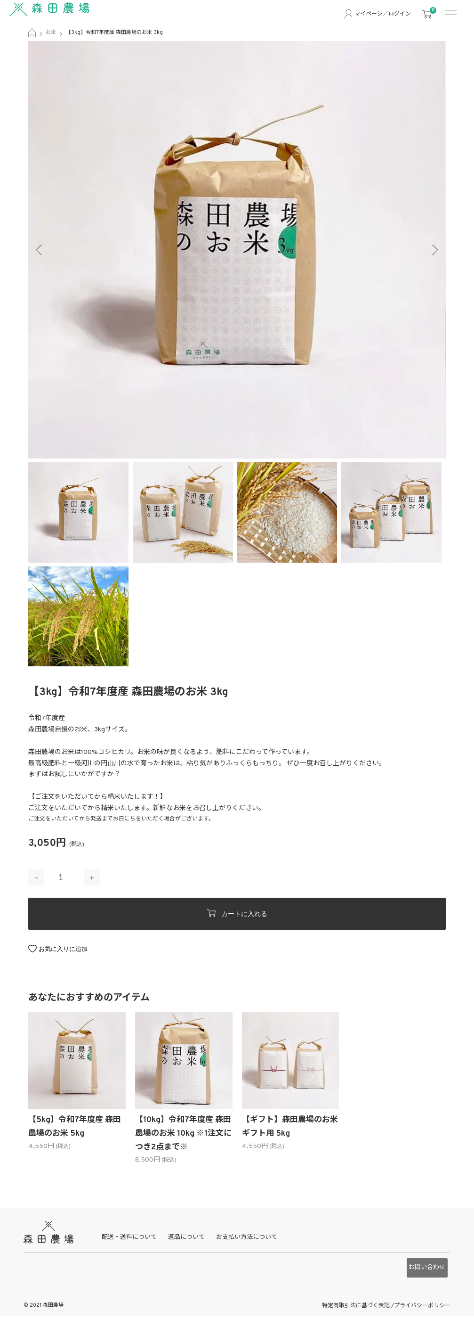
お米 (51, 32)
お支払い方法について (253, 1242)
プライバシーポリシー (422, 1300)
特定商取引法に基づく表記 (356, 1300)
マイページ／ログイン (382, 14)
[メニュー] (455, 14)
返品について (193, 1242)
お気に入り (54, 948)
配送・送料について (135, 1242)
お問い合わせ (423, 1268)
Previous (42, 250)
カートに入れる (237, 913)
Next (432, 250)
